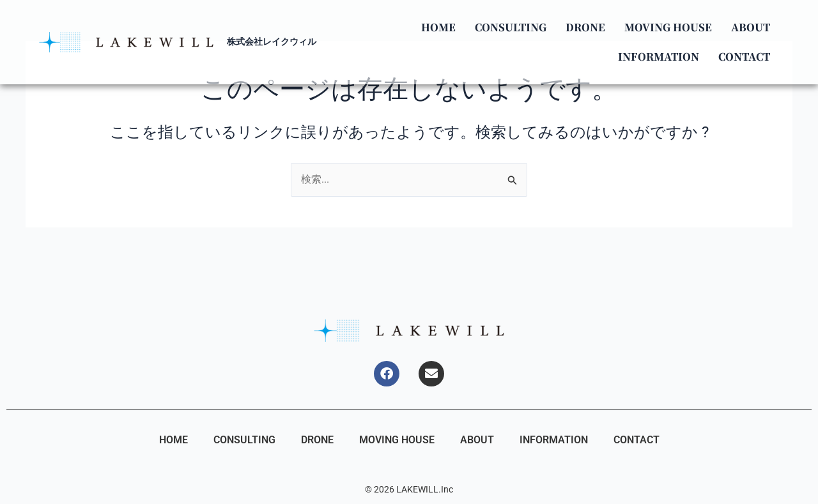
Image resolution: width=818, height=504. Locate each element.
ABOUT (748, 27)
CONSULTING (508, 27)
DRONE (583, 27)
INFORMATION (656, 56)
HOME (436, 27)
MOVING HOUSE (665, 27)
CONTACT (742, 56)
